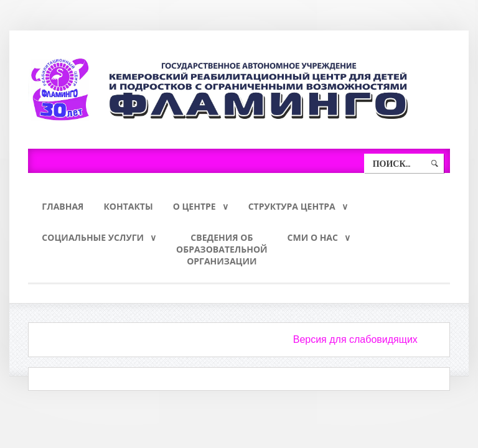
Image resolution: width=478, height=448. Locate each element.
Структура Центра (291, 206)
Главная (62, 206)
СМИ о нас (313, 237)
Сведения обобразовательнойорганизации (222, 249)
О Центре (194, 206)
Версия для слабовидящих (355, 339)
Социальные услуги (93, 237)
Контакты (127, 206)
